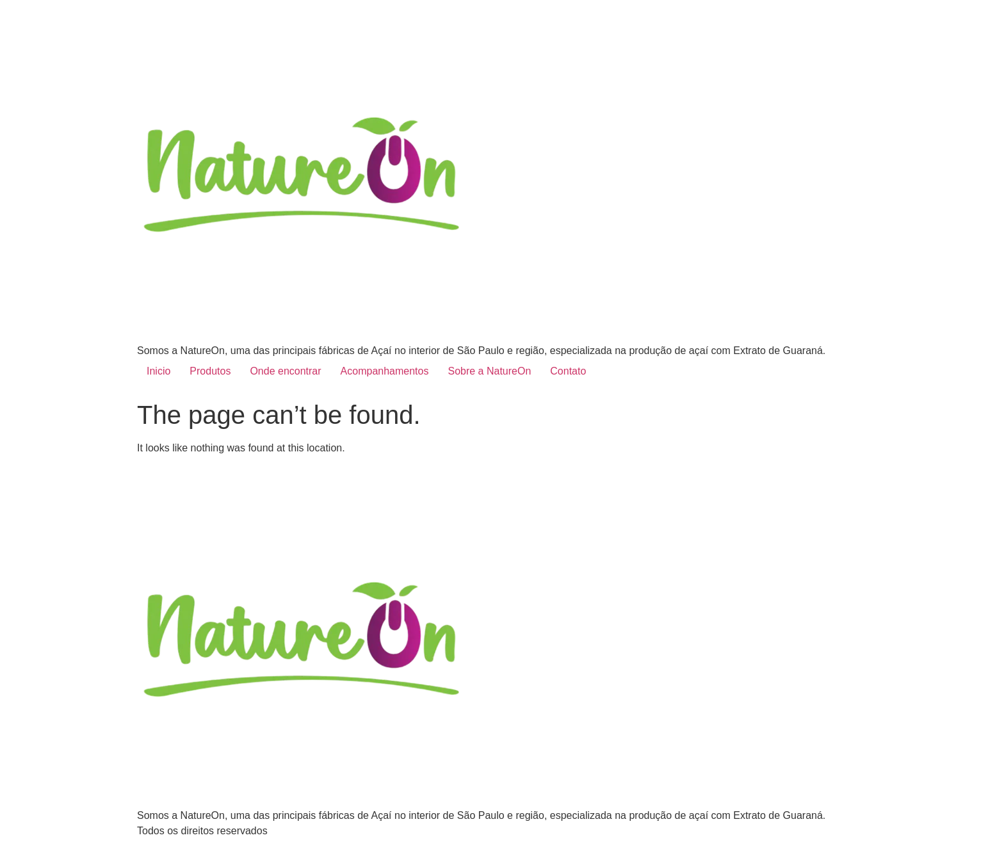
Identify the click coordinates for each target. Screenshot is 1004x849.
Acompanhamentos (385, 371)
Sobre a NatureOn (489, 371)
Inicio (158, 371)
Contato (568, 371)
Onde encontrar (285, 371)
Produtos (210, 371)
